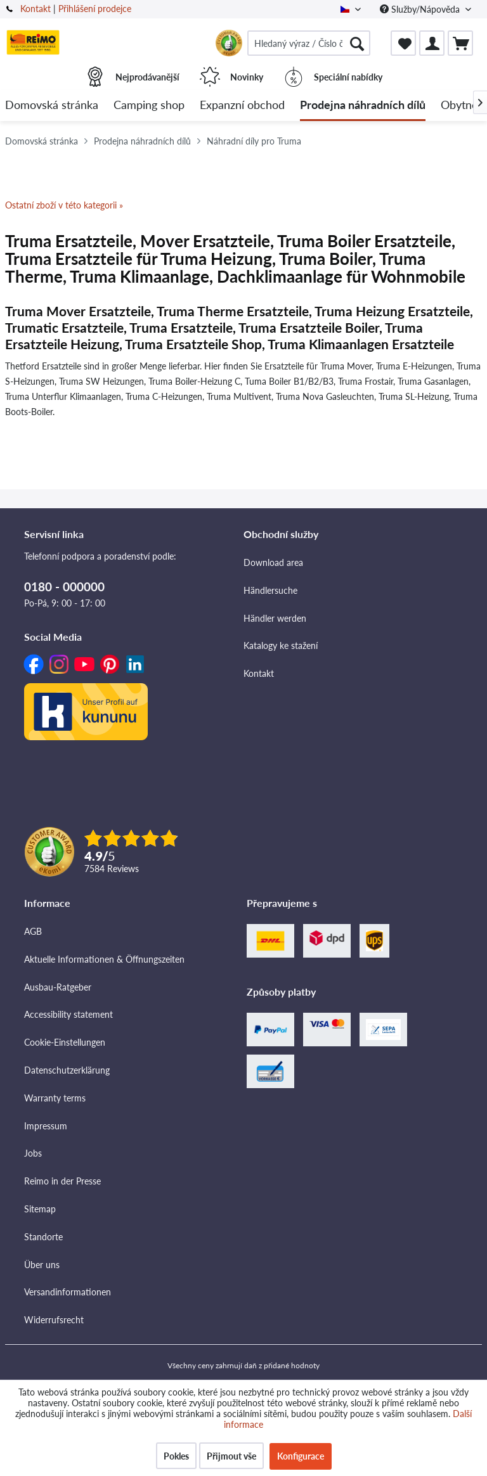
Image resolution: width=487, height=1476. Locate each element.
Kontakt (35, 8)
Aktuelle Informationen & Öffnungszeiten (104, 959)
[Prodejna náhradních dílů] (362, 105)
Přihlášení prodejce (94, 8)
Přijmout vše (231, 1456)
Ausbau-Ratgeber (57, 987)
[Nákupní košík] (460, 43)
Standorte (43, 1236)
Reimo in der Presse (62, 1181)
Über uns (42, 1264)
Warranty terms (55, 1098)
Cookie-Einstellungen (64, 1042)
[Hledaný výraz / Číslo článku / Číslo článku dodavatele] (308, 43)
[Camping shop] (149, 105)
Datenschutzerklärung (67, 1070)
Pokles (176, 1456)
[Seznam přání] (403, 43)
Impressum (45, 1125)
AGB (33, 931)
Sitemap (40, 1208)
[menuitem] (308, 43)
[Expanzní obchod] (242, 105)
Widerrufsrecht (54, 1319)
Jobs (33, 1153)
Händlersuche (270, 590)
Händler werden (275, 618)
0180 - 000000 (64, 586)
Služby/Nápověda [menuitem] (421, 9)
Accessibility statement (68, 1014)
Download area (273, 562)
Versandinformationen (67, 1292)
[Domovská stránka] (51, 105)
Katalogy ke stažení (281, 645)
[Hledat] (357, 43)
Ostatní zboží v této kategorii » (64, 205)
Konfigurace (300, 1456)
